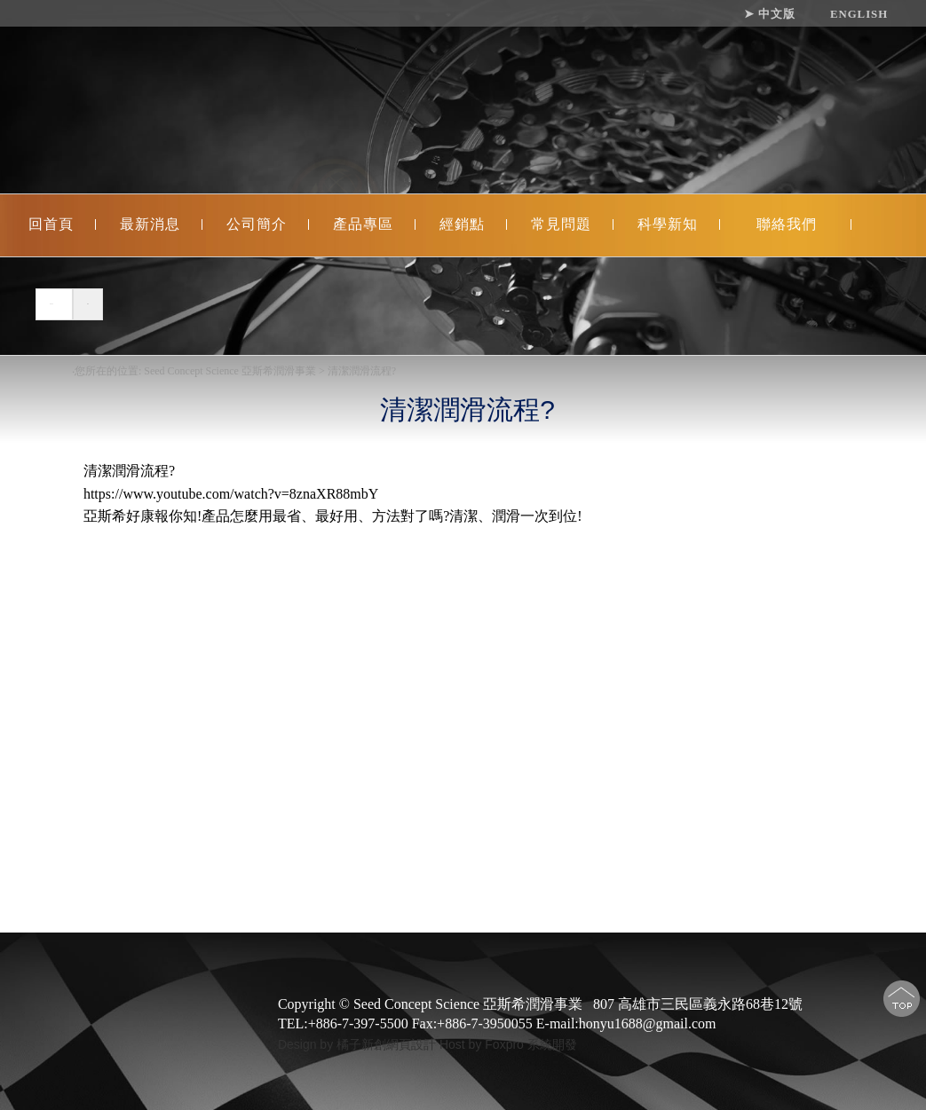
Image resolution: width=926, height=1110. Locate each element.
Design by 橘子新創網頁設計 (358, 1044)
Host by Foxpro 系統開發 (508, 1044)
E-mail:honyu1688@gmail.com (626, 1023)
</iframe (332, 691)
